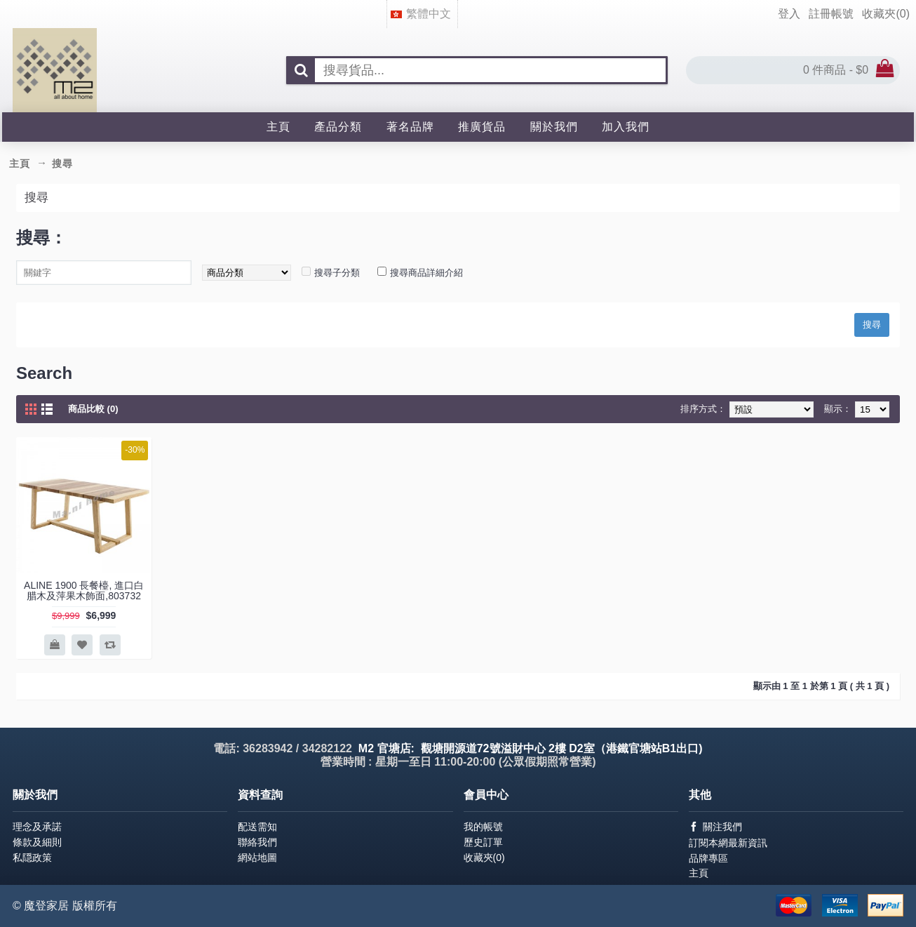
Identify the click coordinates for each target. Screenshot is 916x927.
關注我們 (715, 827)
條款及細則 (37, 842)
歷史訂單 (483, 842)
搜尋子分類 (337, 272)
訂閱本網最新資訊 (728, 842)
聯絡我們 (257, 842)
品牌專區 (708, 858)
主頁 (698, 873)
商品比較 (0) (93, 409)
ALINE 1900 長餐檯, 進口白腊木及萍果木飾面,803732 (84, 590)
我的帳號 (483, 826)
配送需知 (257, 826)
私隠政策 (32, 857)
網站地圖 (257, 857)
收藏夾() (484, 857)
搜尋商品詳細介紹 (426, 272)
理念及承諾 (37, 826)
